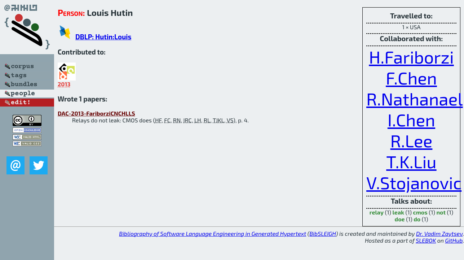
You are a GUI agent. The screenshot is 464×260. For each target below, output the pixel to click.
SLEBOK (426, 240)
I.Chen (411, 119)
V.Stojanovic (413, 182)
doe (400, 219)
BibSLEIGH (322, 233)
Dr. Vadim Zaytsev (439, 233)
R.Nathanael (414, 98)
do (417, 219)
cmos (420, 212)
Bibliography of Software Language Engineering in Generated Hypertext (212, 233)
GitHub (454, 240)
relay (377, 212)
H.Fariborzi (411, 56)
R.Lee (411, 140)
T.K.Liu (411, 161)
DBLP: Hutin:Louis (103, 36)
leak (398, 212)
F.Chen (411, 77)
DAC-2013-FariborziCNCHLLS (96, 113)
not (441, 212)
